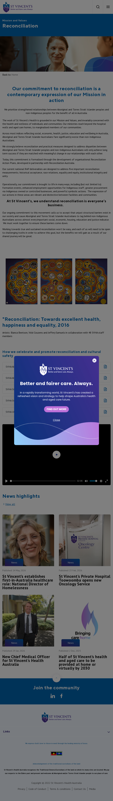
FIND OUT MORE (56, 409)
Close (56, 420)
